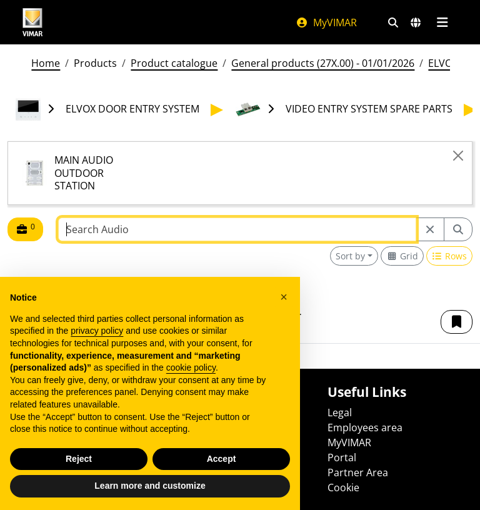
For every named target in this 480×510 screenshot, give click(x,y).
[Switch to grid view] (402, 256)
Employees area (365, 427)
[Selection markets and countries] (415, 22)
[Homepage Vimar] (32, 22)
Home (45, 63)
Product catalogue (174, 63)
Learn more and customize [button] (149, 486)
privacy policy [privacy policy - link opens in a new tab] (97, 331)
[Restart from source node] (430, 229)
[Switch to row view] (449, 256)
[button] (456, 322)
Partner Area (358, 472)
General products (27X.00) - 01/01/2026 (322, 63)
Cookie (343, 487)
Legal (340, 412)
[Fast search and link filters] (393, 22)
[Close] (458, 155)
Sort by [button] (350, 256)
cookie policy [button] (191, 367)
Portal (342, 457)
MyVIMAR (326, 22)
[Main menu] (442, 22)
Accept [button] (221, 459)
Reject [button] (79, 459)
